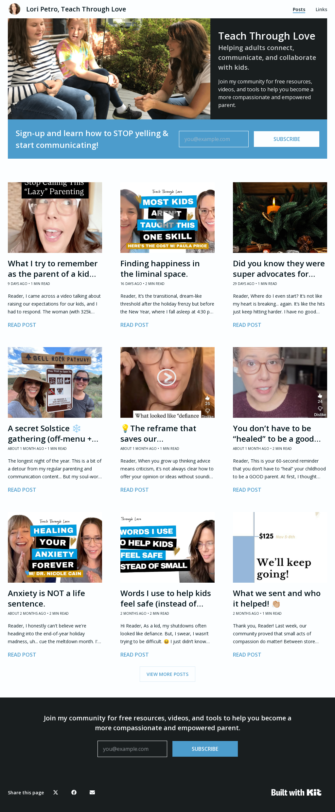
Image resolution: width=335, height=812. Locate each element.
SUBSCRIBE (286, 139)
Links (321, 9)
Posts (299, 9)
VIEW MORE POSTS (167, 674)
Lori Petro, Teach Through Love (76, 9)
